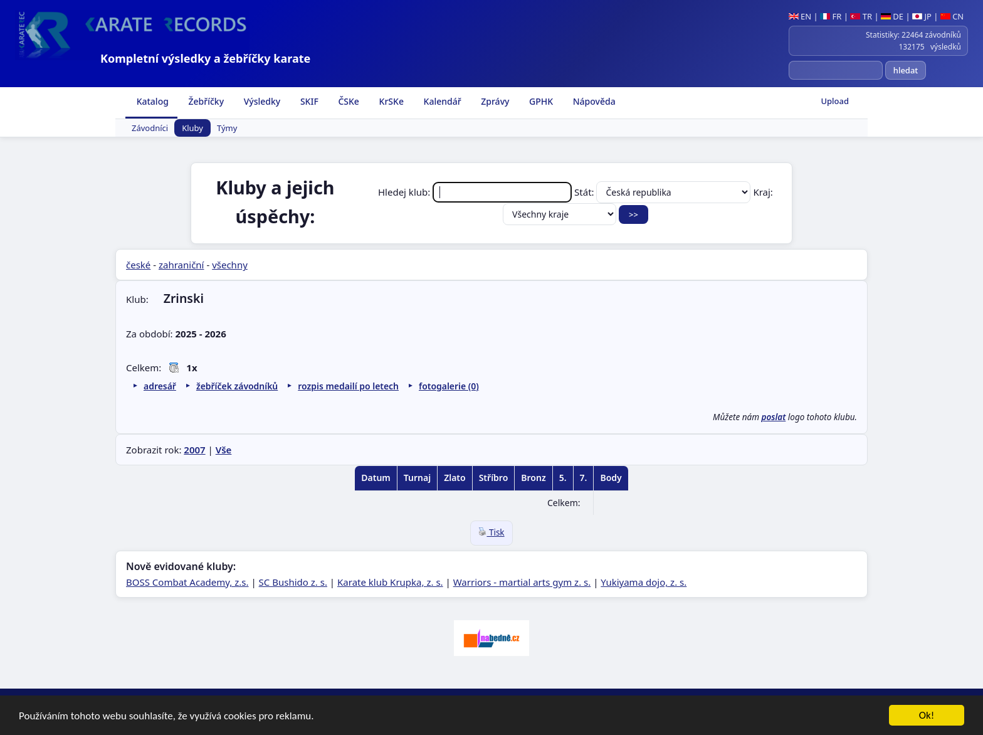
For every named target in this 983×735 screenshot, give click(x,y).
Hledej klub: (476, 192)
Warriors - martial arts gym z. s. (522, 582)
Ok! (927, 719)
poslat (774, 417)
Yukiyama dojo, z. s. (643, 582)
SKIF (308, 101)
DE (892, 16)
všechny (230, 264)
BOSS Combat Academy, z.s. (187, 582)
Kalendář (441, 101)
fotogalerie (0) (449, 386)
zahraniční (181, 264)
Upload (835, 101)
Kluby (192, 128)
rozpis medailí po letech (348, 386)
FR (830, 16)
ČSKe (347, 101)
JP (922, 16)
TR (861, 16)
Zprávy (494, 101)
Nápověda (593, 101)
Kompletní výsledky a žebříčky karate (205, 58)
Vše (224, 449)
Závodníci (150, 128)
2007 (194, 449)
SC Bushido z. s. (293, 582)
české (138, 264)
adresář (160, 386)
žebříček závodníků (237, 386)
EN (800, 16)
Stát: (663, 192)
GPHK (540, 101)
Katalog (151, 101)
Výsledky (260, 101)
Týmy (227, 128)
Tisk (491, 532)
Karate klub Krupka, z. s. (390, 582)
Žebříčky (205, 101)
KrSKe (390, 101)
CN (952, 16)
